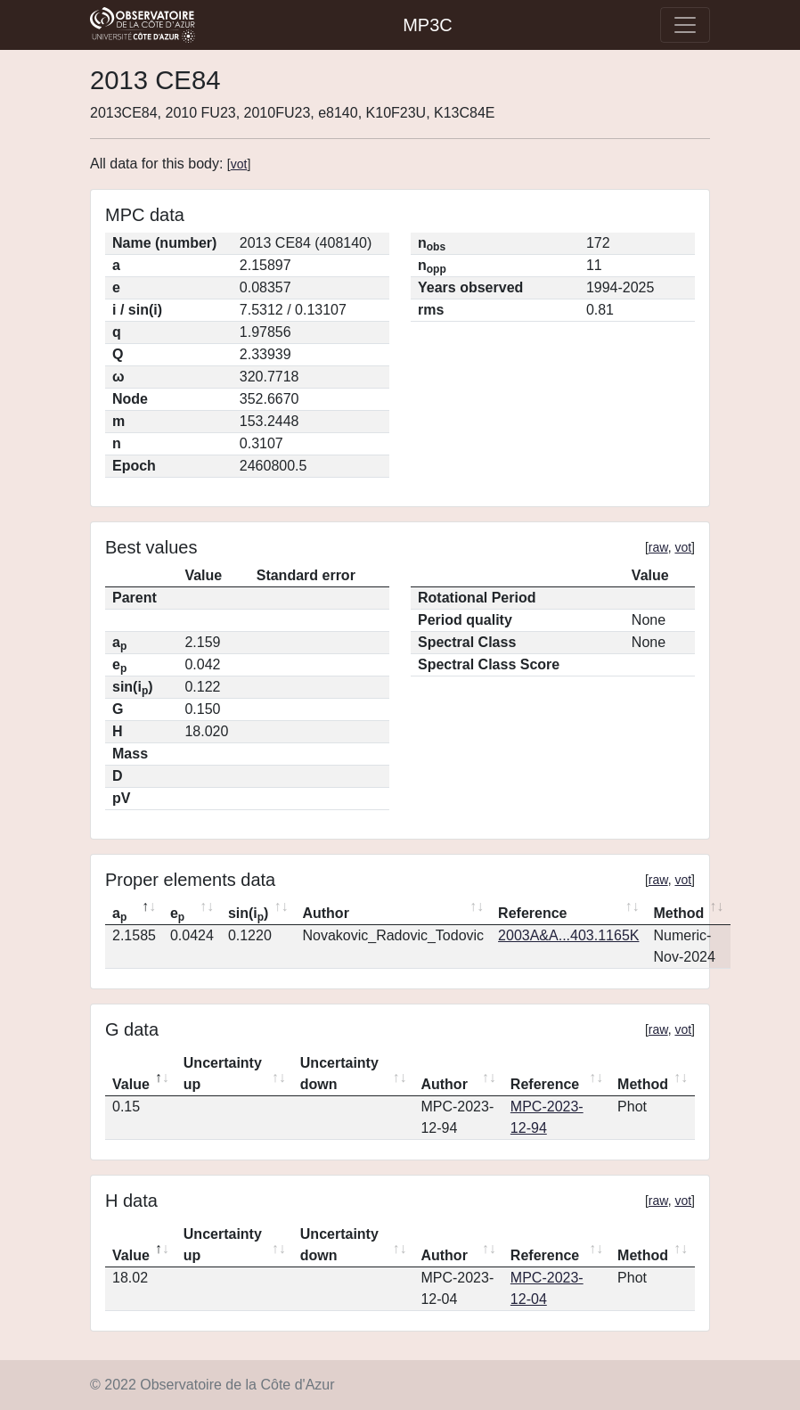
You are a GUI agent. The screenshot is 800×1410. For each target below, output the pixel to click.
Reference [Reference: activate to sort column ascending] (532, 913)
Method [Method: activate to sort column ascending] (678, 913)
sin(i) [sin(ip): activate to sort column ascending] (248, 914)
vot (239, 164)
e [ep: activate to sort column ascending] (177, 914)
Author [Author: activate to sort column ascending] (325, 913)
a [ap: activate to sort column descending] (119, 914)
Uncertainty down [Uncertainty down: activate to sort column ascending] (339, 1073)
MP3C (428, 25)
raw (658, 547)
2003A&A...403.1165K (568, 935)
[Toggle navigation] (685, 25)
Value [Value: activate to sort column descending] (131, 1084)
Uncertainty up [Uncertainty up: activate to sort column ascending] (223, 1073)
